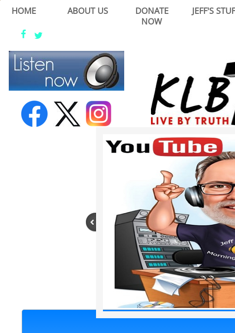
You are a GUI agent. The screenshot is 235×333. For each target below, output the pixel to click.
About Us (87, 11)
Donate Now (152, 16)
